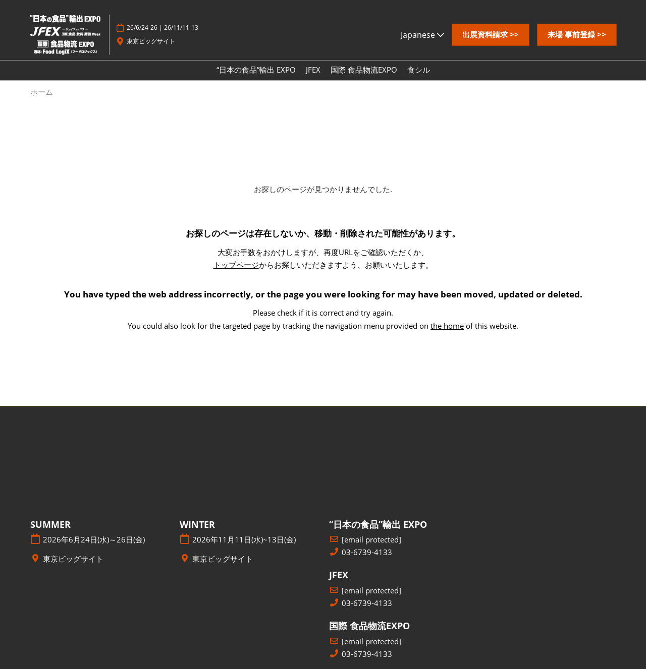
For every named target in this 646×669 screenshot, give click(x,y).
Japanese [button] (422, 34)
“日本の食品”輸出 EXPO (256, 70)
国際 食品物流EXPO (364, 70)
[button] (490, 35)
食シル (418, 70)
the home (447, 326)
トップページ (236, 265)
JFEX (313, 70)
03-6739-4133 (367, 552)
